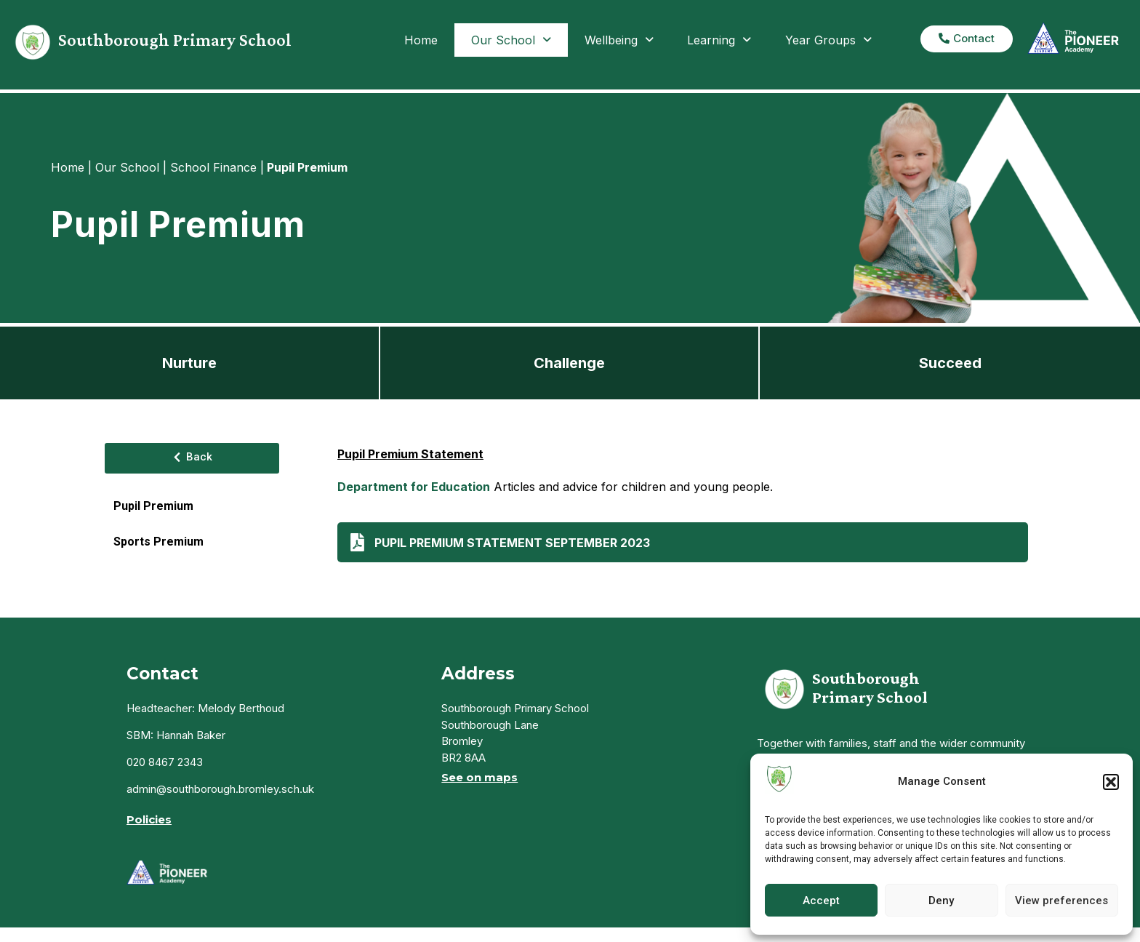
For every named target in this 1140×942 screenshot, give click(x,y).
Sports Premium (158, 541)
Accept (821, 900)
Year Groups (828, 40)
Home (421, 40)
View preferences (1061, 900)
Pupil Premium (153, 506)
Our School (511, 40)
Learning (719, 40)
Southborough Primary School (175, 39)
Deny (941, 900)
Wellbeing (619, 40)
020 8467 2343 (165, 762)
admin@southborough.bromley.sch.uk (220, 789)
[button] (1111, 782)
